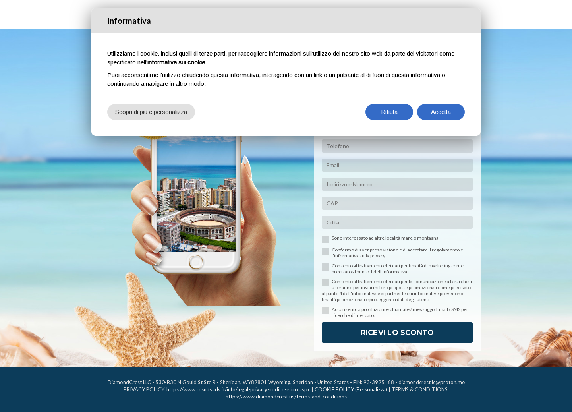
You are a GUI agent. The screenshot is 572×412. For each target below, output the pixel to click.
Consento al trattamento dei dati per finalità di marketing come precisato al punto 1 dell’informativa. (398, 269)
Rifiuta (389, 111)
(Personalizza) (371, 389)
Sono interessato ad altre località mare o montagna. (386, 238)
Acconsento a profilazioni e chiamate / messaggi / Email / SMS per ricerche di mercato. (400, 312)
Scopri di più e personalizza (151, 111)
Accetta (441, 111)
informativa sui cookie (176, 62)
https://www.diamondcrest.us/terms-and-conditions (286, 396)
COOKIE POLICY (334, 389)
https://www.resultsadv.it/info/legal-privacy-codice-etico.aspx (238, 389)
